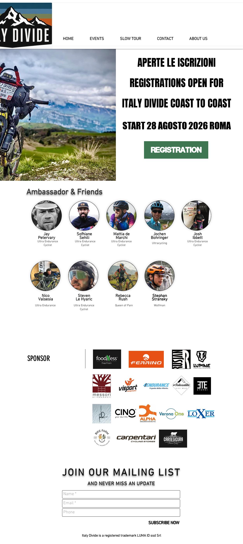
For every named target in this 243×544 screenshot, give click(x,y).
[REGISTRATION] (176, 150)
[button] (97, 39)
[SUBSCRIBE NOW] (163, 523)
